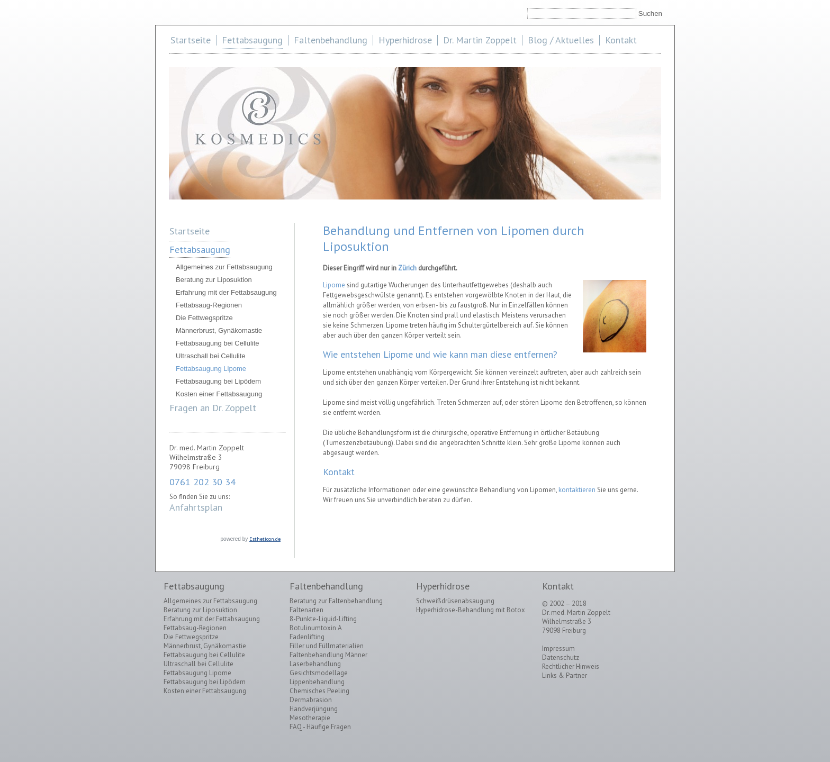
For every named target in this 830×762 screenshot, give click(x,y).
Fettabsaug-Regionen (209, 305)
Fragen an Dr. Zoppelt (212, 408)
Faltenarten (306, 609)
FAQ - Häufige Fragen (320, 726)
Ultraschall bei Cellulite (211, 356)
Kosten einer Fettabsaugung (219, 394)
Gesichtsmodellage (319, 672)
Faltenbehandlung (330, 40)
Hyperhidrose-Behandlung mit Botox (470, 609)
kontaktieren (577, 489)
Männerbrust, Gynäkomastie (219, 330)
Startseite (190, 40)
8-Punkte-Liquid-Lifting (323, 618)
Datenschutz (560, 657)
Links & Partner (564, 675)
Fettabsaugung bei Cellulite (217, 343)
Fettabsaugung (252, 40)
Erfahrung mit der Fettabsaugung (226, 292)
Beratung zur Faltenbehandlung (336, 600)
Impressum (558, 648)
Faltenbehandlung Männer (328, 654)
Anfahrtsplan (195, 507)
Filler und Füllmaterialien (327, 645)
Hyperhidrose (405, 40)
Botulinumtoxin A (316, 627)
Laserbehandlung (315, 663)
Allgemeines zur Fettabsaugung (224, 267)
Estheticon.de (265, 539)
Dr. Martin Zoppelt (480, 40)
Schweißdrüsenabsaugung (455, 600)
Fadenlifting (307, 636)
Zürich (407, 268)
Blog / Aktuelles (561, 40)
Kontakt (621, 40)
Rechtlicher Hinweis (570, 666)
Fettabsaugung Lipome (211, 369)
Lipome (334, 284)
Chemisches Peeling (319, 690)
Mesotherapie (310, 717)
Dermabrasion (311, 699)
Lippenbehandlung (317, 681)
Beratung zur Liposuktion (214, 280)
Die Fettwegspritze (204, 318)
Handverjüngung (314, 708)
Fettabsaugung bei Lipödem (218, 381)
